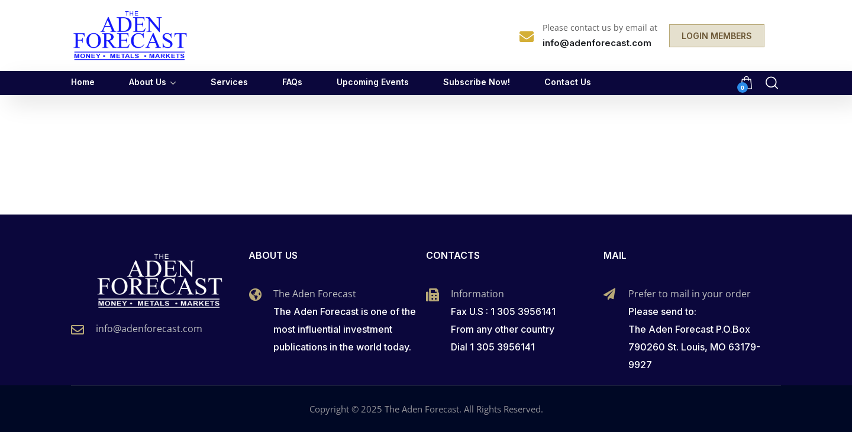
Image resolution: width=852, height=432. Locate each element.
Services (229, 82)
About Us (147, 82)
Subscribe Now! (476, 82)
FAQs (292, 82)
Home (83, 82)
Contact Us (567, 82)
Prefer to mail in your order (689, 293)
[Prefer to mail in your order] (609, 294)
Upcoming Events (373, 82)
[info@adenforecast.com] (77, 329)
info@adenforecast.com (149, 328)
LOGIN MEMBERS (717, 36)
